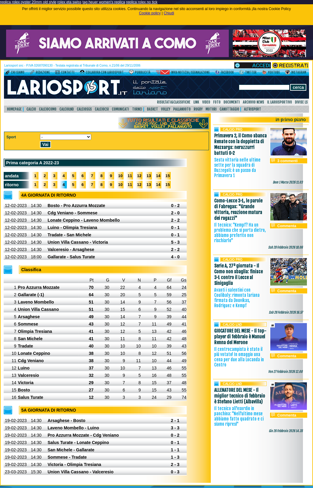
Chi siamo (17, 72)
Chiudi (169, 13)
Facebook (227, 72)
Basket (152, 109)
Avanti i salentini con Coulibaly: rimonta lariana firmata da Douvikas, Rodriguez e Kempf (237, 297)
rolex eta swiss (69, 2)
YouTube (274, 72)
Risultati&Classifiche (173, 102)
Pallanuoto (182, 109)
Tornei (137, 109)
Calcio (31, 109)
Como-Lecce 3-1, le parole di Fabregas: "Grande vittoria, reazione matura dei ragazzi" (238, 209)
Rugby (198, 109)
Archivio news (253, 102)
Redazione (43, 72)
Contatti (67, 72)
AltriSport (252, 109)
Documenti (232, 102)
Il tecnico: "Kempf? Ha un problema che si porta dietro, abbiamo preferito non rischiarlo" (240, 232)
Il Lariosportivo (279, 102)
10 (120, 175)
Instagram (298, 72)
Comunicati (120, 109)
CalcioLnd (66, 109)
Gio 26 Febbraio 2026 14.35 (286, 431)
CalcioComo (47, 109)
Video (206, 102)
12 (139, 175)
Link (196, 102)
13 (148, 175)
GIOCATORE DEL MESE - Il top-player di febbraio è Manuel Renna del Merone (240, 336)
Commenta (286, 226)
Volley (165, 109)
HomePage (14, 109)
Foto (217, 102)
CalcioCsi (102, 109)
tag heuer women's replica (103, 2)
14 (158, 175)
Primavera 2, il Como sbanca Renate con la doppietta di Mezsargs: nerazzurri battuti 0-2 (240, 144)
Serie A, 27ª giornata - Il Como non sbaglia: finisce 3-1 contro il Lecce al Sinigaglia (238, 274)
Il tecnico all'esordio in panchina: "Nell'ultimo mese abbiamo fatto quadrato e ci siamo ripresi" (239, 416)
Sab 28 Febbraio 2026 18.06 (285, 247)
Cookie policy (149, 13)
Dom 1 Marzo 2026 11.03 (288, 182)
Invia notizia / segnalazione (190, 72)
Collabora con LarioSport (105, 72)
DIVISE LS (301, 102)
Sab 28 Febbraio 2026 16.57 (286, 312)
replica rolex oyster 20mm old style (28, 2)
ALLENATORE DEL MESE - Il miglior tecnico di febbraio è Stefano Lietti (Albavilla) (239, 396)
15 (167, 175)
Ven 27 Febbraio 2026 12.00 (285, 372)
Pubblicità (142, 72)
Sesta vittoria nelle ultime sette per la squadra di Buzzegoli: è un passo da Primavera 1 (237, 167)
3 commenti (287, 161)
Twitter (251, 72)
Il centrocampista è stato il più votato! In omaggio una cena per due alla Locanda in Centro (239, 357)
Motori (211, 109)
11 (130, 175)
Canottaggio (229, 109)
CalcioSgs (84, 109)
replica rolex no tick (141, 2)
